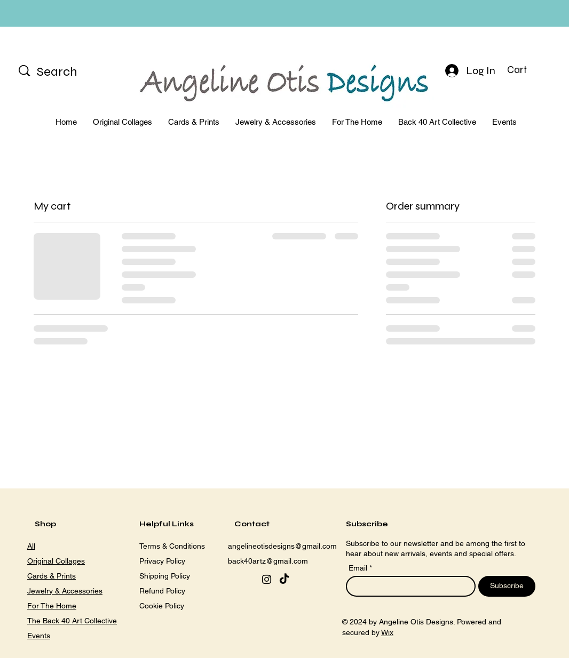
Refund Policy (162, 591)
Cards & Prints (51, 576)
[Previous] (56, 13)
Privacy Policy (162, 561)
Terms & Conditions (172, 546)
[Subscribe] (506, 586)
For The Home (51, 605)
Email (359, 568)
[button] (525, 70)
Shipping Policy (164, 576)
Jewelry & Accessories (64, 591)
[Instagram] (266, 579)
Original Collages (56, 561)
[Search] (71, 72)
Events (38, 635)
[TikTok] (284, 579)
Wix (387, 632)
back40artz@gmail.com (268, 561)
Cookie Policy (161, 605)
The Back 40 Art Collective (72, 620)
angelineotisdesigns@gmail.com (282, 546)
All (31, 546)
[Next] (513, 13)
